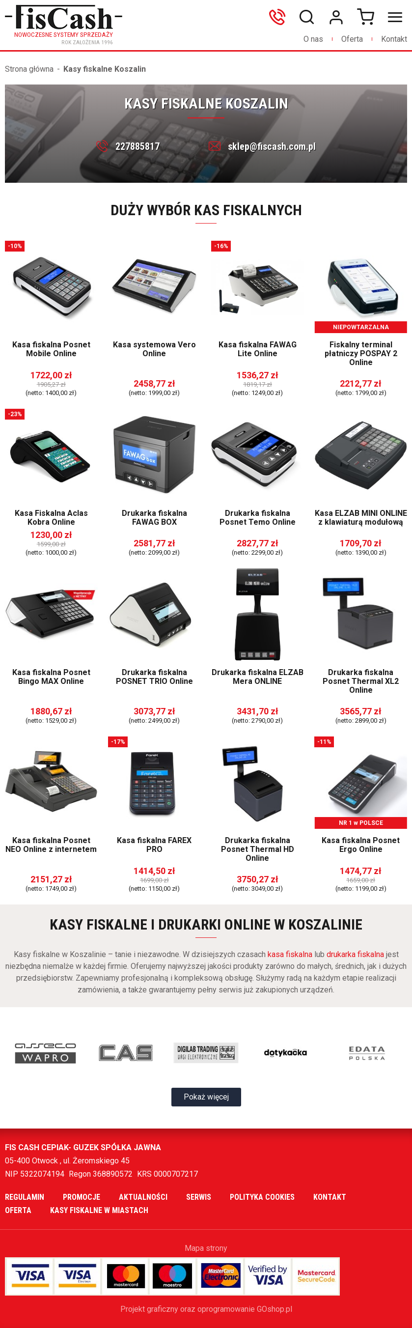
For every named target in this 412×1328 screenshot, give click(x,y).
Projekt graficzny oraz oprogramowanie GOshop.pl (206, 1309)
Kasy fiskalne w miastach (99, 1210)
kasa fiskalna (290, 954)
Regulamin (24, 1197)
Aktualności (143, 1197)
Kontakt (394, 39)
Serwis (198, 1197)
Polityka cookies (262, 1197)
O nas (313, 39)
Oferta (352, 39)
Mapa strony (206, 1248)
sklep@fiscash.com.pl (272, 146)
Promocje (81, 1197)
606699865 (279, 17)
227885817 (137, 146)
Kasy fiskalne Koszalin (104, 69)
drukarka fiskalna (355, 954)
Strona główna (29, 69)
